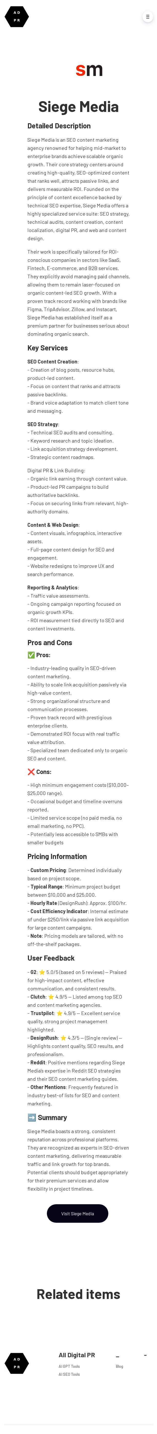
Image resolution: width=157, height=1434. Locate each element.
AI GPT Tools (69, 1366)
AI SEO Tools (69, 1374)
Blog (119, 1366)
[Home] (18, 17)
